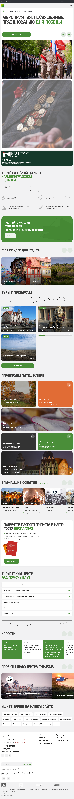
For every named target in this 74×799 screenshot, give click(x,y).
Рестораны (6, 724)
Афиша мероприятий (56, 714)
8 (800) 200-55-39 (6, 1)
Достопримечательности (49, 719)
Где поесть (42, 738)
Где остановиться (44, 740)
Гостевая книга (17, 719)
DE (8, 778)
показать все (17, 366)
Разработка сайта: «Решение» (55, 794)
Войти (61, 1)
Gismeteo (8, 775)
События (41, 735)
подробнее (11, 561)
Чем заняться (60, 738)
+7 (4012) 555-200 (8, 746)
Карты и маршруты (65, 719)
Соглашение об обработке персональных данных (15, 768)
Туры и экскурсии (40, 714)
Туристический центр (45, 743)
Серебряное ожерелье (10, 714)
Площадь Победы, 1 (7, 740)
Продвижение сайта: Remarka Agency (68, 794)
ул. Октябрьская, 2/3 (7, 742)
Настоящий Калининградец (42, 724)
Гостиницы (16, 724)
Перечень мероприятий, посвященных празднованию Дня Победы (12, 647)
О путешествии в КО (62, 740)
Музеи (56, 724)
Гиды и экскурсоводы (32, 719)
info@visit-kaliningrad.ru (10, 751)
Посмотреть (16, 34)
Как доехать (26, 724)
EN (4, 778)
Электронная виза (26, 714)
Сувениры (6, 719)
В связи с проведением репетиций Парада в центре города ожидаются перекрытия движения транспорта (33, 648)
